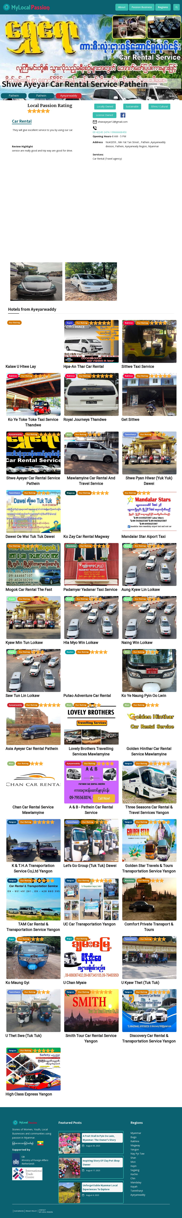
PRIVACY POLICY (31, 1211)
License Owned (104, 115)
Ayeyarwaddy (68, 95)
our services (19, 1211)
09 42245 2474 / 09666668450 (110, 132)
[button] (121, 7)
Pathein (14, 95)
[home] (55, 7)
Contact (42, 1210)
